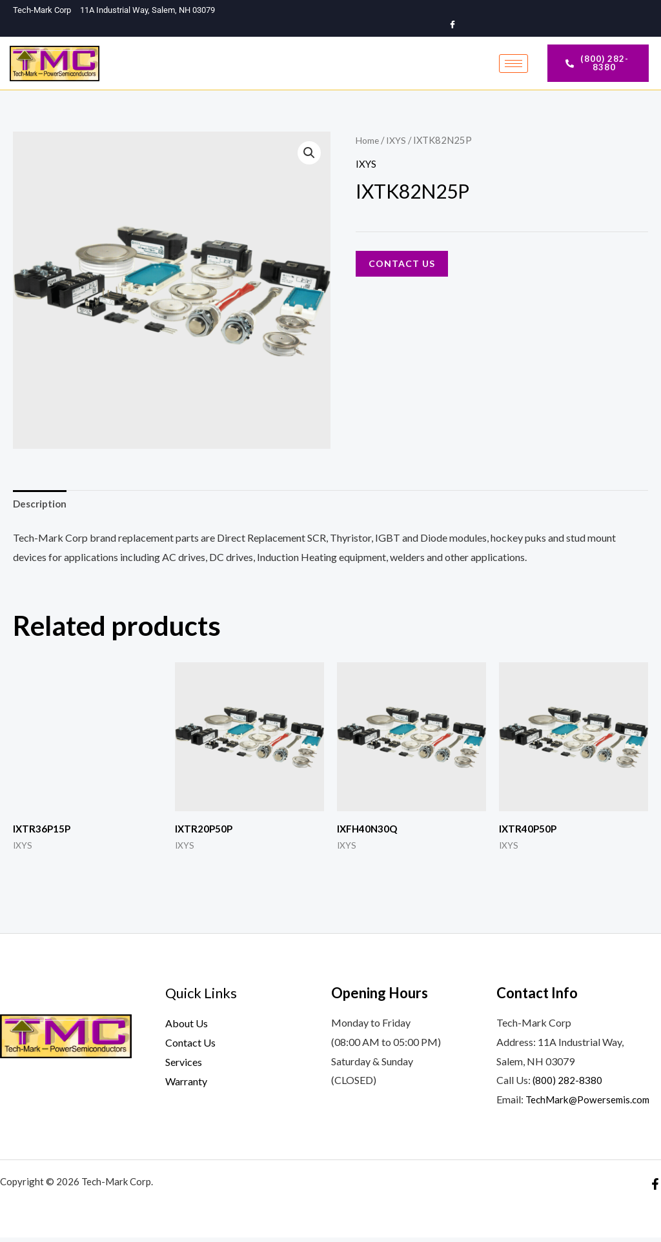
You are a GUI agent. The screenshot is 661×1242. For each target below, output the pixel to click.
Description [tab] (41, 506)
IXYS (398, 142)
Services (183, 1066)
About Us (186, 1027)
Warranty (186, 1085)
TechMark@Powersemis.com (590, 1104)
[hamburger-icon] (513, 64)
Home (368, 142)
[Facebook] (453, 25)
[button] (308, 155)
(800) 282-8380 (568, 1084)
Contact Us (402, 265)
